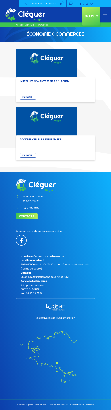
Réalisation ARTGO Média (82, 404)
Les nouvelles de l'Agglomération (55, 318)
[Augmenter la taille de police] (91, 2)
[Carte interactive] (62, 3)
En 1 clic (91, 16)
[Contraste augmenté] (80, 2)
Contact (51, 3)
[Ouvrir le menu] (105, 14)
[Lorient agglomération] (55, 307)
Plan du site (40, 404)
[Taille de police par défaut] (87, 2)
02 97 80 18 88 (33, 3)
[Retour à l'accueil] (25, 14)
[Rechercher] (71, 3)
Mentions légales (25, 404)
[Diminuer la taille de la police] (83, 2)
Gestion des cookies (58, 404)
